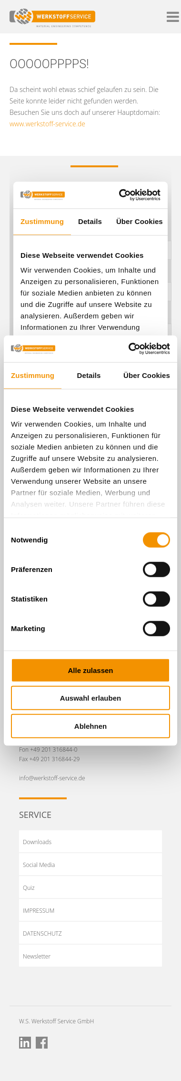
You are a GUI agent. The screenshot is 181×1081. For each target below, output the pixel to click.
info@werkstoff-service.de (52, 778)
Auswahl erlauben (90, 698)
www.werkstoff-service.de (47, 123)
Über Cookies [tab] (146, 375)
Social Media (39, 865)
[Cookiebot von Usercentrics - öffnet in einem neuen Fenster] (129, 349)
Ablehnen (90, 726)
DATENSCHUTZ (42, 933)
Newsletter (36, 956)
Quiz (29, 888)
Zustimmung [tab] (32, 375)
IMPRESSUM (38, 911)
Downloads (37, 842)
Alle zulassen (90, 670)
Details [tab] (89, 375)
